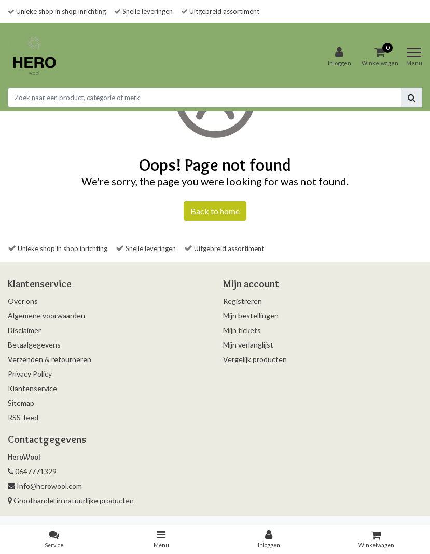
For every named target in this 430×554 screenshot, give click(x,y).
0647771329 (32, 471)
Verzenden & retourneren (49, 359)
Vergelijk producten (255, 359)
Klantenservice (32, 388)
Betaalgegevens (34, 344)
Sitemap (21, 402)
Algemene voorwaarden (46, 315)
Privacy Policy (30, 373)
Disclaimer (24, 330)
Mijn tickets (242, 330)
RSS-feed (23, 417)
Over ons (23, 301)
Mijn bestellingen (251, 315)
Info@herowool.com (45, 485)
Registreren (242, 301)
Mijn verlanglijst (248, 344)
